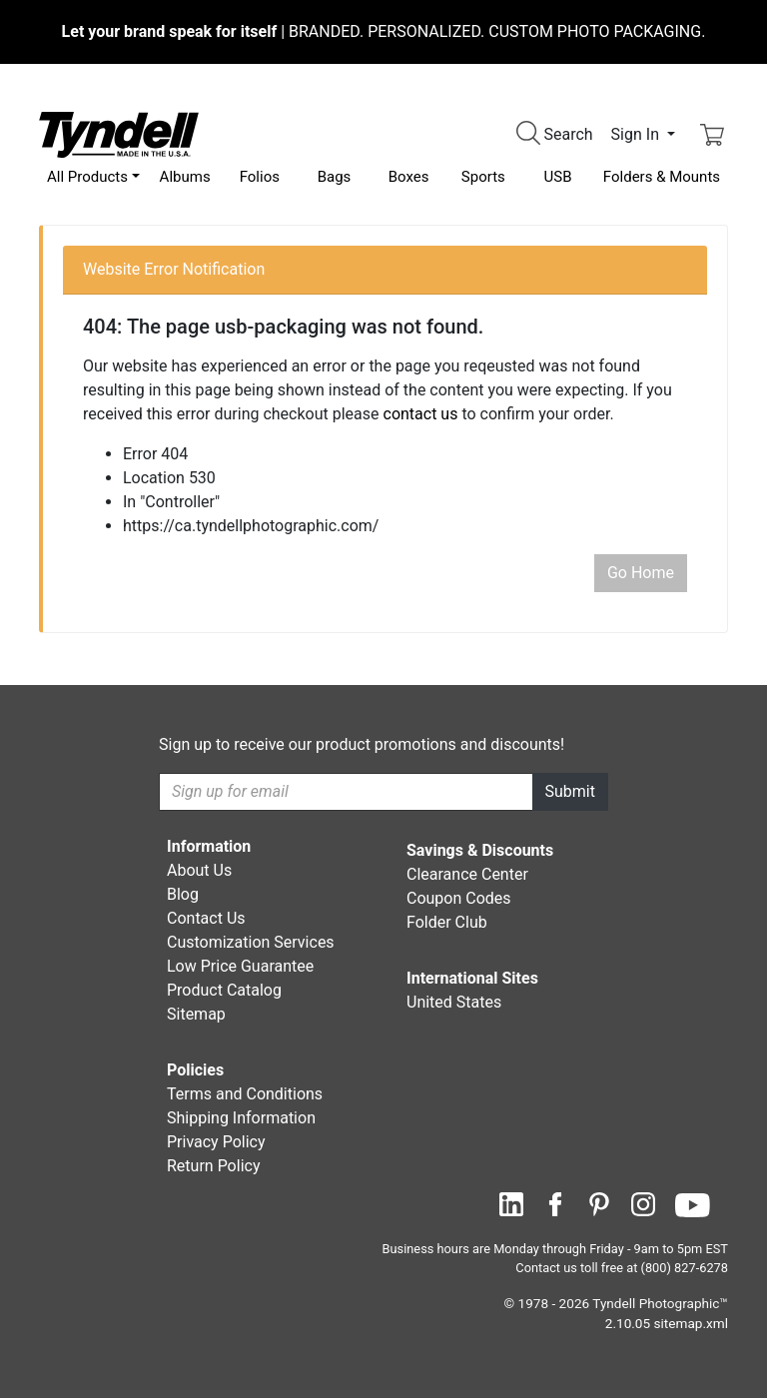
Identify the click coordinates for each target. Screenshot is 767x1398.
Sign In (637, 134)
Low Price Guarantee (240, 966)
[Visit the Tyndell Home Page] (119, 133)
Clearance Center (467, 874)
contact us (421, 413)
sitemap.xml (691, 1323)
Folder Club (446, 922)
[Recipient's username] (346, 792)
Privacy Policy (216, 1141)
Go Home (640, 572)
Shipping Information (241, 1117)
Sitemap (196, 1014)
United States (453, 1002)
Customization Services (251, 942)
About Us (199, 870)
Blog (183, 894)
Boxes (408, 177)
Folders (661, 177)
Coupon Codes (458, 898)
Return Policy (213, 1165)
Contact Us (206, 918)
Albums (185, 177)
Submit (570, 791)
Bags (335, 177)
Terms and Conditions (245, 1093)
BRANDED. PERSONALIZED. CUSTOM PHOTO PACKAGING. (384, 31)
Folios (260, 177)
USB (558, 177)
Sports (483, 177)
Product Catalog (224, 990)
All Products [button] (87, 177)
